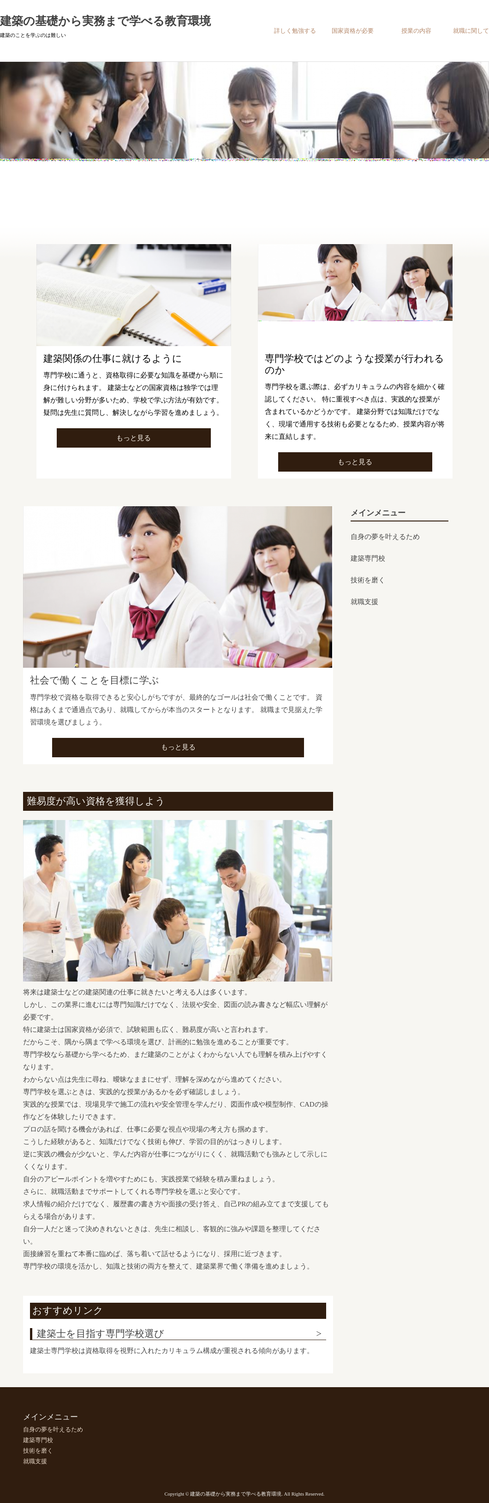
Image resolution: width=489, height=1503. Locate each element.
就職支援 (364, 601)
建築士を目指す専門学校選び (100, 1333)
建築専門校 (368, 558)
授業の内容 (416, 30)
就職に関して (471, 30)
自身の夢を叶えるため (385, 536)
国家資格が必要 (353, 30)
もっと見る (133, 438)
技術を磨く (368, 580)
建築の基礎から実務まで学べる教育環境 (105, 21)
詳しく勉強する (295, 30)
